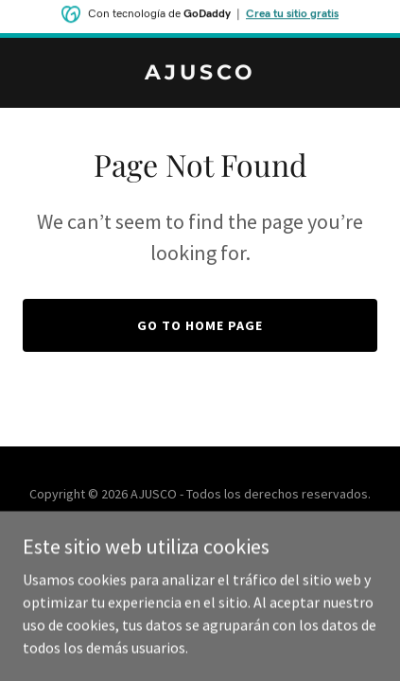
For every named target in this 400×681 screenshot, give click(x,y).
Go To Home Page (200, 325)
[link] (200, 73)
